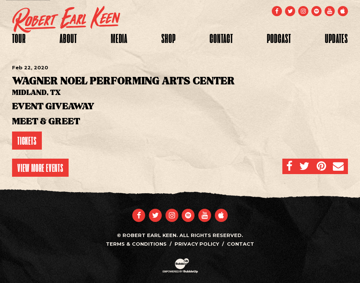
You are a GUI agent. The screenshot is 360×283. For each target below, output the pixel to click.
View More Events (40, 168)
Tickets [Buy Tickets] (27, 140)
